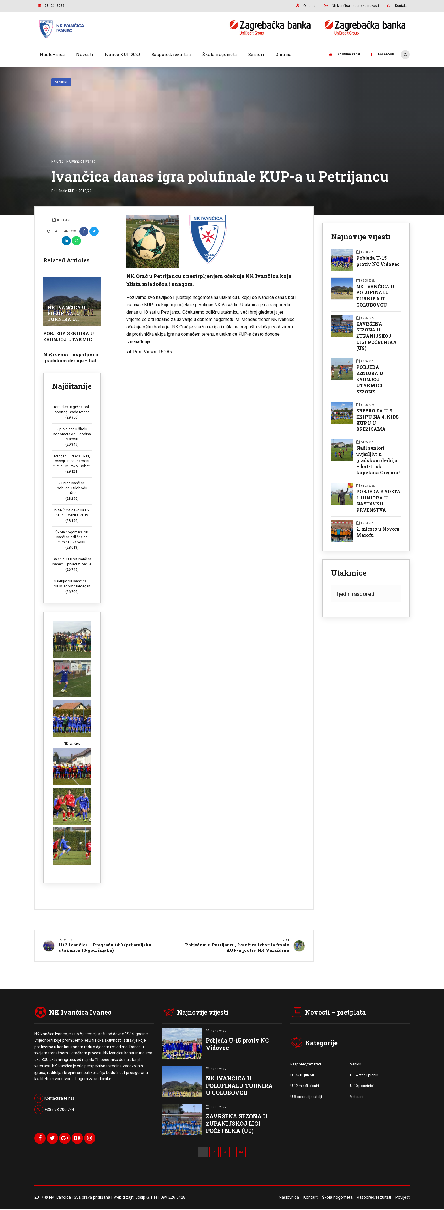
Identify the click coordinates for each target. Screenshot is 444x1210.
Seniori (256, 54)
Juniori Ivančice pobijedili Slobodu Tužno (72, 488)
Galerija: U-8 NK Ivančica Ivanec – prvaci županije (72, 561)
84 (241, 1153)
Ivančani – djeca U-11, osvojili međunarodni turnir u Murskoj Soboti (72, 461)
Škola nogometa (219, 54)
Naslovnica (52, 54)
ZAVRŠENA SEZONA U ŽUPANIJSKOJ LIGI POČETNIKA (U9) (376, 336)
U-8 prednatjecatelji (306, 1098)
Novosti (84, 54)
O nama (284, 54)
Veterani (356, 1098)
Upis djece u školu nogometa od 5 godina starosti (72, 434)
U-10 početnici (362, 1087)
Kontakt (310, 1198)
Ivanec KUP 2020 (122, 54)
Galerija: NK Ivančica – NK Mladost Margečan (72, 583)
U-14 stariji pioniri (364, 1076)
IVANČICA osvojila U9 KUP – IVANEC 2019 (71, 512)
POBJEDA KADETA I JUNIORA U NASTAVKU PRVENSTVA (378, 500)
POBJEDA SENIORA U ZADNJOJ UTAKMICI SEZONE (68, 339)
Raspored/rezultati (171, 54)
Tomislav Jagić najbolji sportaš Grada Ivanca (72, 409)
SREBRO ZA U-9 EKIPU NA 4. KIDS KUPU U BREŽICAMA (377, 420)
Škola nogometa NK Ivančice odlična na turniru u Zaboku (72, 537)
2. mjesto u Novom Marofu (378, 532)
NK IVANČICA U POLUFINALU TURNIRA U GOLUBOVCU (67, 316)
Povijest (402, 1198)
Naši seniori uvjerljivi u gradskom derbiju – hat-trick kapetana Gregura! (71, 360)
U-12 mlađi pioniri (304, 1087)
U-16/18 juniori (302, 1076)
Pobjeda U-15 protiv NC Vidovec (378, 261)
